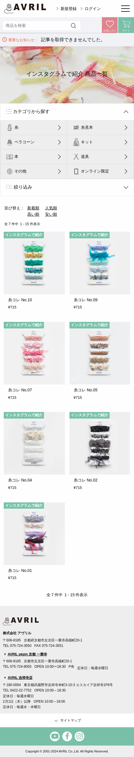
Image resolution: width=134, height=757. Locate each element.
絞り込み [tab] (23, 187)
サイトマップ (67, 720)
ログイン (93, 8)
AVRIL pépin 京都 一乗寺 (27, 654)
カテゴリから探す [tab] (31, 111)
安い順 (51, 214)
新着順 (33, 208)
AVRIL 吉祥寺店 (20, 678)
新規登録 (69, 8)
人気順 (51, 208)
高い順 (33, 214)
